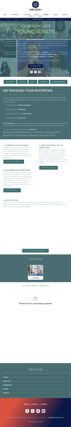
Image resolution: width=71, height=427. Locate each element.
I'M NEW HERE (35, 66)
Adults (61, 19)
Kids (8, 19)
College (26, 19)
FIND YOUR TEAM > (48, 167)
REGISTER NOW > (12, 190)
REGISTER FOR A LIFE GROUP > (35, 250)
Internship (51, 19)
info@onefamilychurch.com (56, 417)
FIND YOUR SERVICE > (14, 161)
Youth (16, 19)
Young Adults (38, 19)
